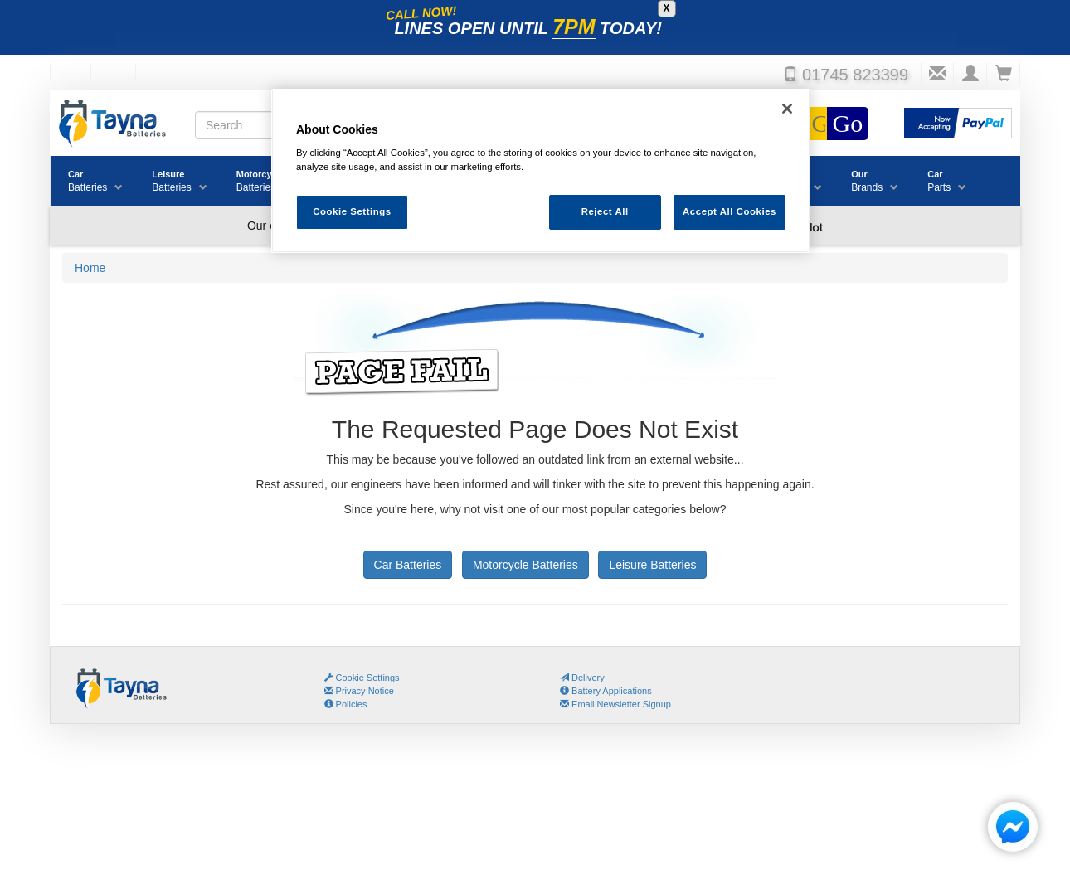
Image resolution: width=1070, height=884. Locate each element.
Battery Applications (606, 691)
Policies (345, 704)
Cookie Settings (368, 677)
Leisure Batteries (652, 564)
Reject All (605, 211)
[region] (540, 171)
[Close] (787, 108)
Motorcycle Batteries (525, 564)
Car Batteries (408, 564)
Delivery (582, 677)
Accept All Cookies (729, 211)
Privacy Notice (359, 691)
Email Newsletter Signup (615, 704)
